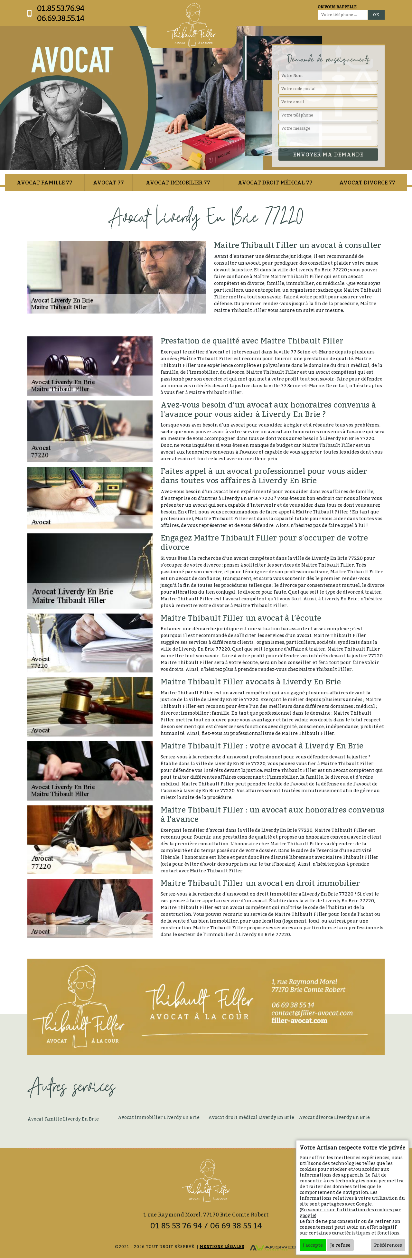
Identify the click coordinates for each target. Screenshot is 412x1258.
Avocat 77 (108, 182)
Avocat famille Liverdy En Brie (63, 1119)
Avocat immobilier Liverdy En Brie (159, 1117)
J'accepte (313, 1245)
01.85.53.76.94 (60, 8)
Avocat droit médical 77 (275, 182)
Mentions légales (222, 1246)
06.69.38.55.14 (60, 18)
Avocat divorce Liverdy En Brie (334, 1117)
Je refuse (340, 1245)
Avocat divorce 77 (367, 182)
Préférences (388, 1245)
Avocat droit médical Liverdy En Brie (251, 1117)
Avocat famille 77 (44, 182)
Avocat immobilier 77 (178, 182)
